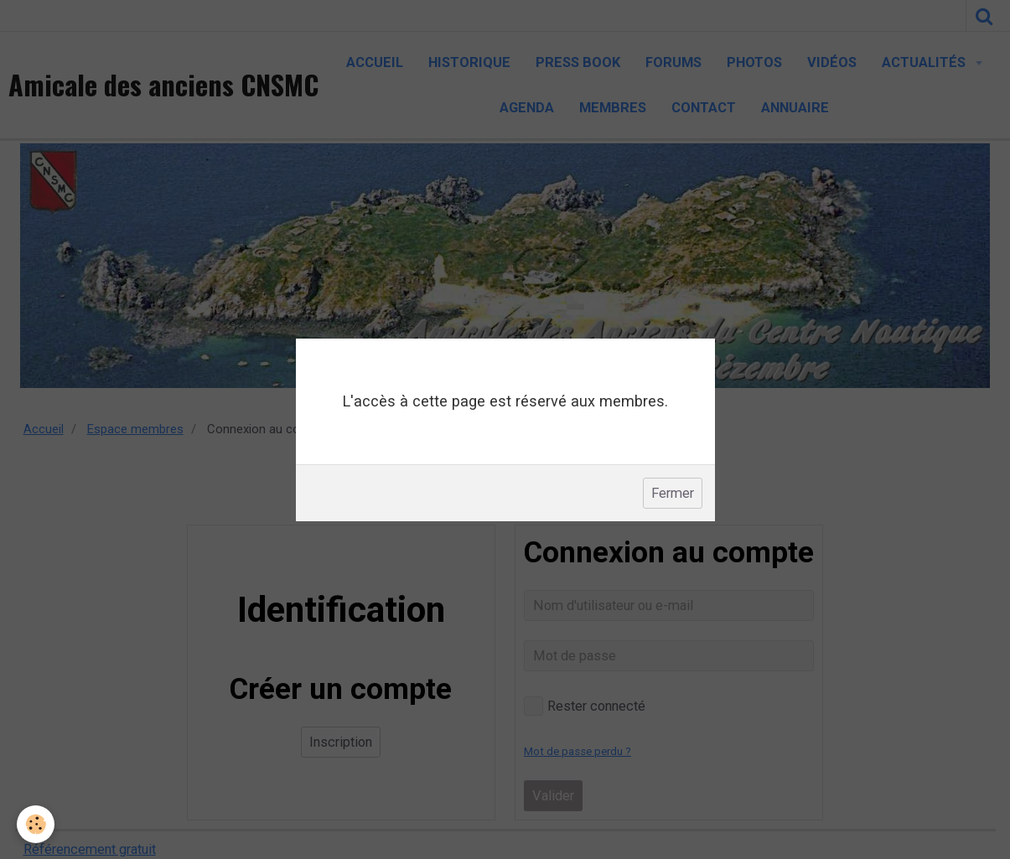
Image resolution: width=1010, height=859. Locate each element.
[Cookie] (35, 824)
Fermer (672, 493)
